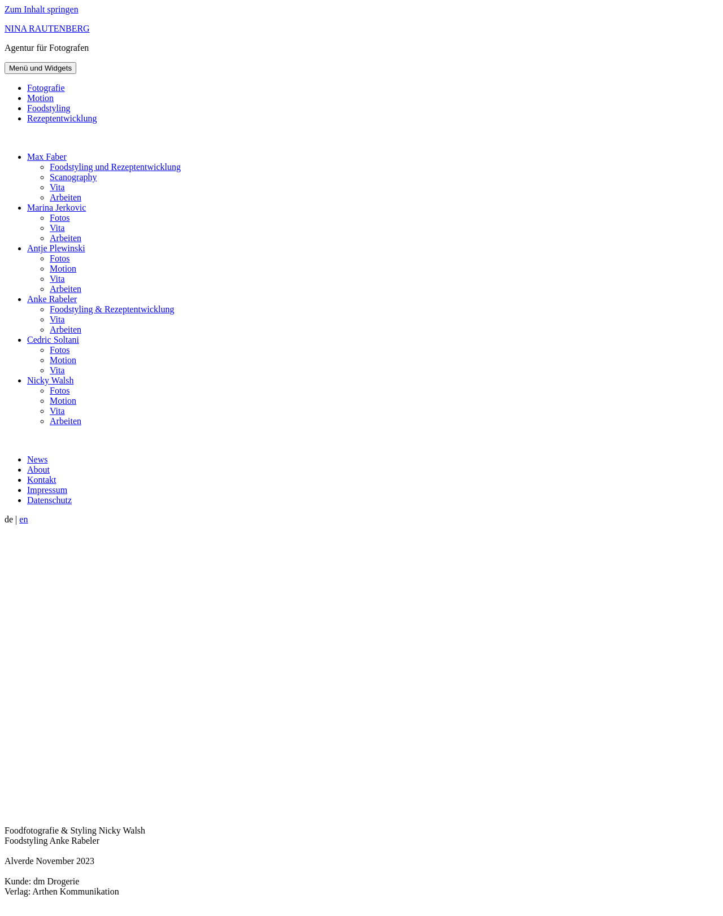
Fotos (60, 218)
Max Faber (47, 157)
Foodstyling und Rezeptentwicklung (115, 167)
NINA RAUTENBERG (47, 28)
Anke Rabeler (52, 299)
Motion (40, 98)
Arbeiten (65, 197)
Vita (57, 187)
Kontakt (41, 480)
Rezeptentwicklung (62, 118)
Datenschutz (49, 500)
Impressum (47, 490)
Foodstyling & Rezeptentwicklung (112, 309)
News (37, 459)
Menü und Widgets (40, 68)
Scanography (73, 177)
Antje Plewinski (56, 248)
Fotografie (46, 88)
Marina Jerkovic (56, 207)
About (38, 469)
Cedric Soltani (53, 339)
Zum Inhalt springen (42, 9)
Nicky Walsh (50, 380)
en (23, 519)
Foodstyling (48, 108)
